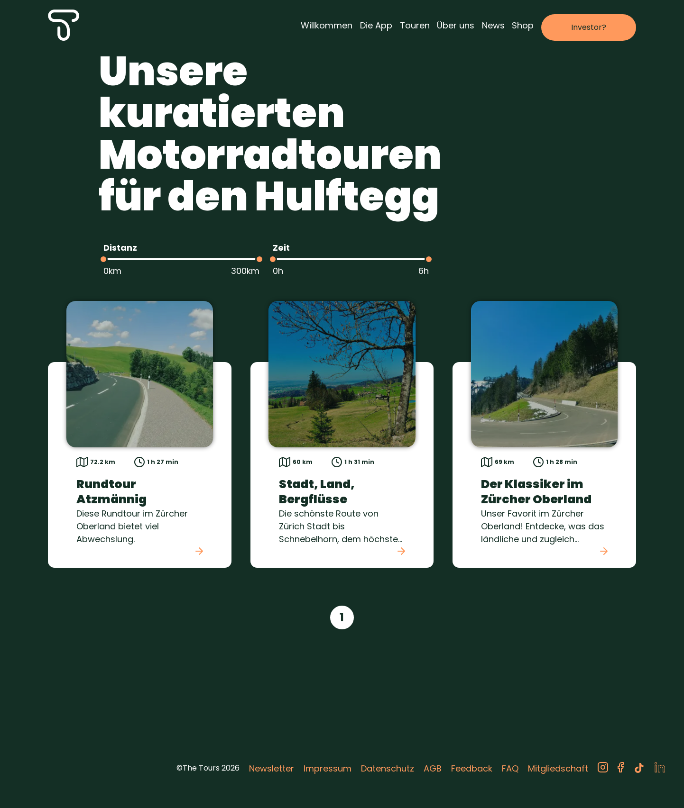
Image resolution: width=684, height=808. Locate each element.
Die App (376, 25)
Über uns (455, 25)
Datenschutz (387, 768)
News (493, 25)
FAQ (510, 768)
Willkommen (326, 25)
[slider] (103, 259)
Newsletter (271, 768)
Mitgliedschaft (558, 768)
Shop (523, 25)
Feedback (471, 768)
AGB (433, 768)
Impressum (327, 768)
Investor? (588, 27)
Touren (415, 25)
